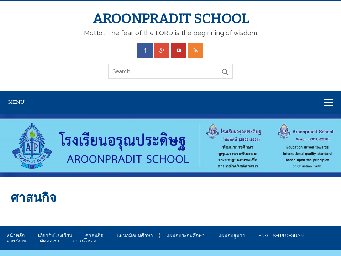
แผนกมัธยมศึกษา (135, 235)
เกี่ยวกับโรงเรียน (55, 235)
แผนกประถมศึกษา (185, 235)
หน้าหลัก (15, 235)
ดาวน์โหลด (84, 241)
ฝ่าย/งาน (16, 241)
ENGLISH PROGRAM (281, 235)
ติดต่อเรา (49, 241)
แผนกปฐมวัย (231, 235)
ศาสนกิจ (94, 235)
